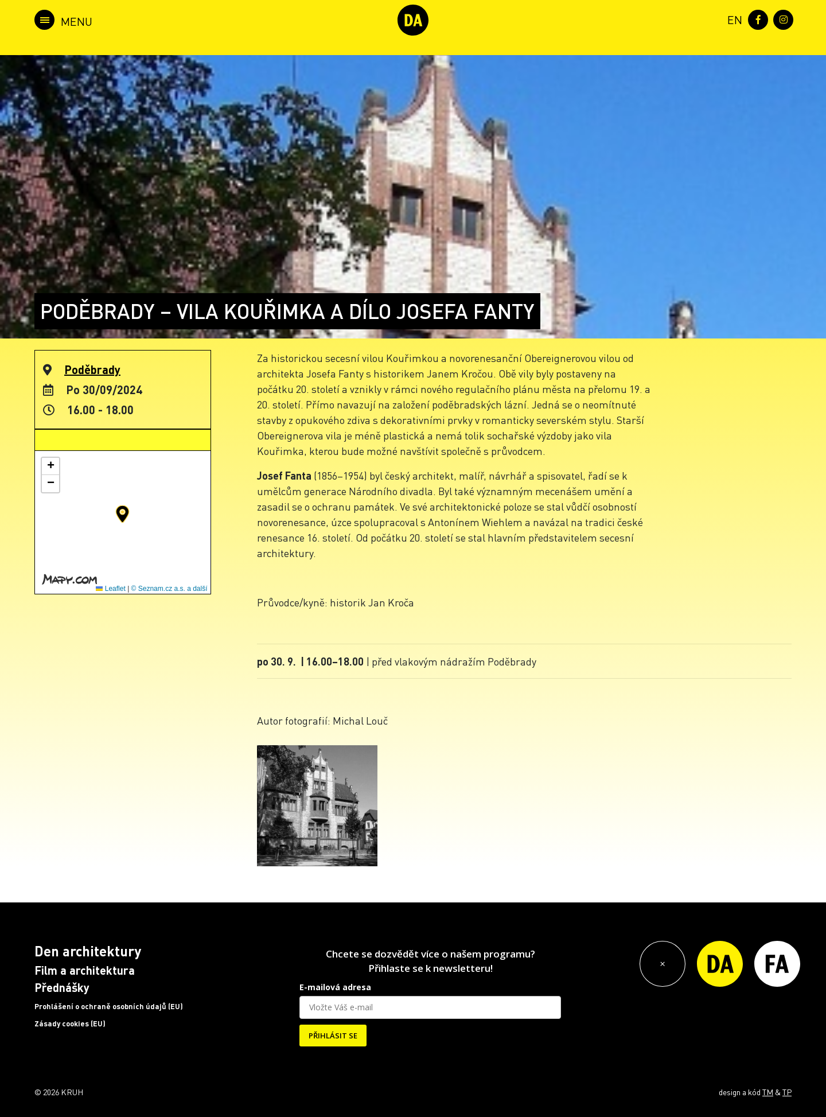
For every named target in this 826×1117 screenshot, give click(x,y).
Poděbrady (92, 369)
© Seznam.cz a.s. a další (169, 589)
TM (767, 1092)
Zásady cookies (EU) (70, 1023)
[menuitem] (732, 18)
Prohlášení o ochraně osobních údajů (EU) (108, 1006)
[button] (122, 514)
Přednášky (61, 987)
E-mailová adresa (335, 987)
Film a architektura (84, 970)
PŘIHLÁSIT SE (333, 1035)
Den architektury (87, 951)
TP (787, 1092)
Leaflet (110, 589)
